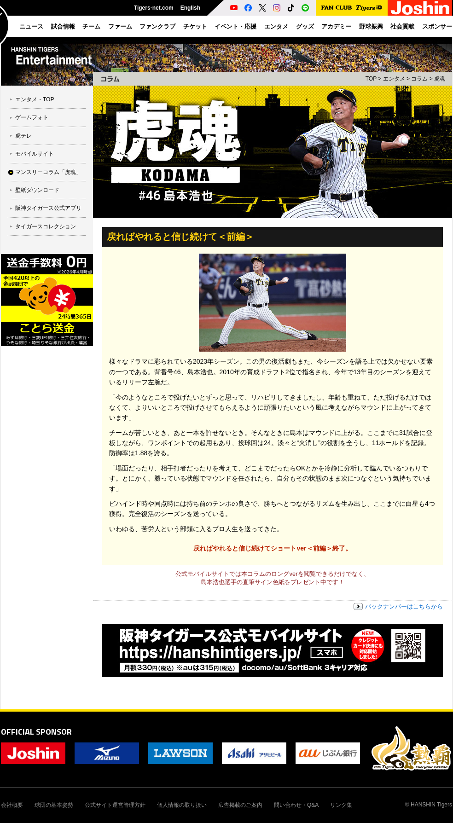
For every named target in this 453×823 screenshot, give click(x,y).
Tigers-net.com (154, 8)
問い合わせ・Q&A (296, 805)
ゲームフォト (31, 117)
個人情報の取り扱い (182, 805)
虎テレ (23, 136)
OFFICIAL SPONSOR (36, 731)
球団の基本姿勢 (54, 805)
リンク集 (341, 805)
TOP (371, 78)
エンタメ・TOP (34, 99)
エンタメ (394, 78)
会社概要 (12, 805)
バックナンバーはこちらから (404, 606)
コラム (419, 78)
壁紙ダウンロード (37, 190)
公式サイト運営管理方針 (115, 805)
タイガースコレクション (45, 226)
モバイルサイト (34, 154)
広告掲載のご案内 (240, 805)
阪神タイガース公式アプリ (48, 208)
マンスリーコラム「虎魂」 (48, 172)
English (190, 8)
